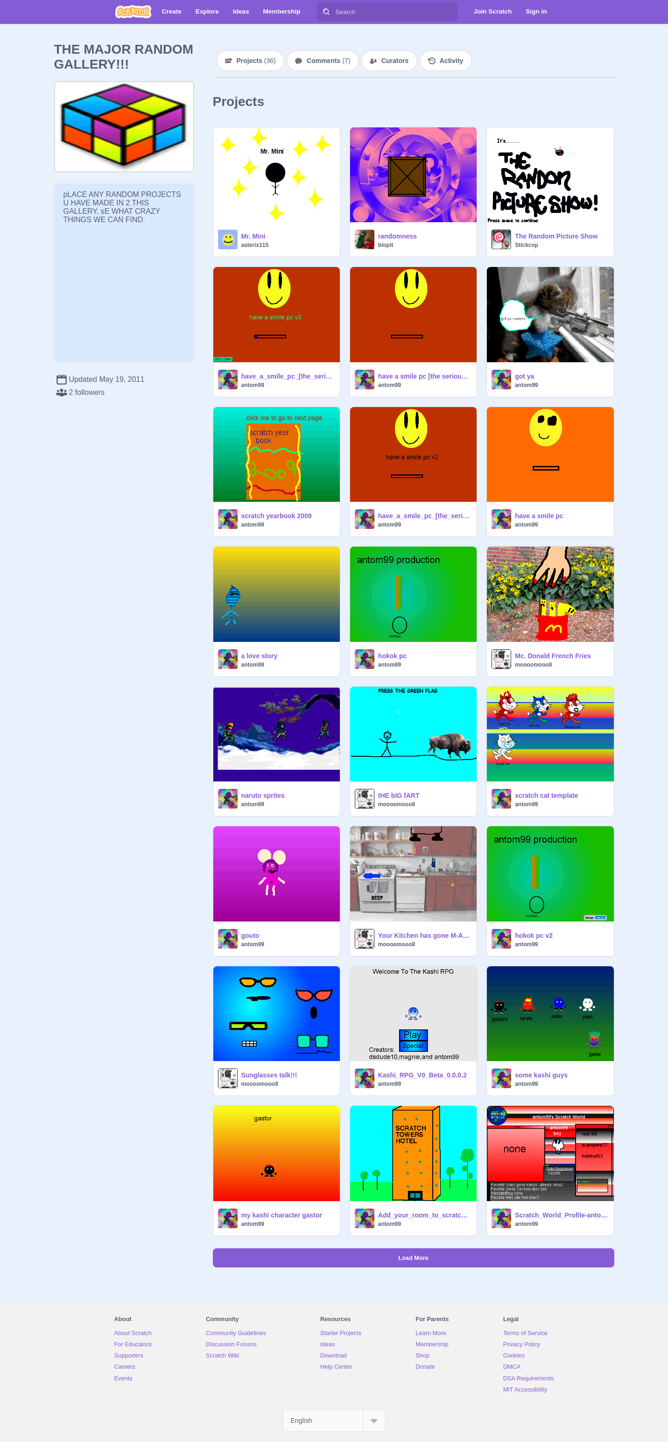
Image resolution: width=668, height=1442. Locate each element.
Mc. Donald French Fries (553, 656)
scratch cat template (546, 795)
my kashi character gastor (282, 1215)
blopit (386, 245)
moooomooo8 (533, 664)
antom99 (252, 385)
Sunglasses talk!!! (269, 1075)
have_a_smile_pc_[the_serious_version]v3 (287, 376)
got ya (524, 376)
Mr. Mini (253, 236)
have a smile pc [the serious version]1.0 (424, 376)
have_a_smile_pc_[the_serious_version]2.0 (424, 516)
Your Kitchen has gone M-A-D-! (424, 935)
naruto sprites (263, 795)
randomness (397, 236)
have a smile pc (539, 516)
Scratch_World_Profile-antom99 (561, 1215)
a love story (259, 656)
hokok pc (392, 656)
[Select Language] (334, 1420)
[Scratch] (133, 11)
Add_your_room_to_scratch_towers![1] (424, 1215)
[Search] (326, 11)
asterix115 (255, 245)
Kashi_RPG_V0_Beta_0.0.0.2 (422, 1075)
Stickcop (526, 245)
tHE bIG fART (399, 795)
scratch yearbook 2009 (276, 516)
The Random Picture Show (556, 236)
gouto (250, 935)
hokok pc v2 (534, 935)
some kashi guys (541, 1075)
